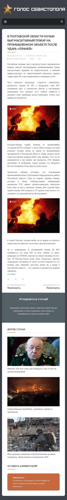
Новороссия (41, 56)
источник (11, 274)
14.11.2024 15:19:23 (14, 56)
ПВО (31, 252)
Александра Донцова (16, 59)
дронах (35, 94)
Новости (31, 56)
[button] (11, 279)
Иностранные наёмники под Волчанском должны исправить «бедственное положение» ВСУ (31, 455)
